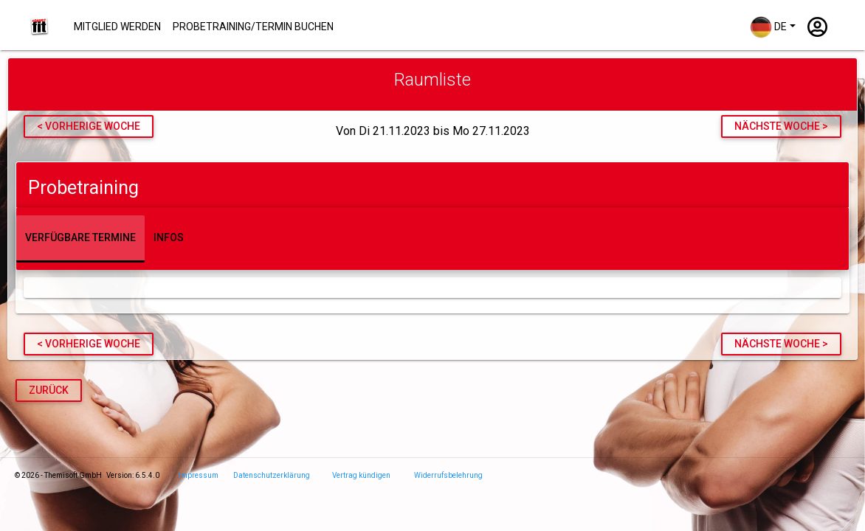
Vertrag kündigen (361, 475)
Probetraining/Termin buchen (253, 26)
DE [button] (768, 27)
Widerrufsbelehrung (448, 475)
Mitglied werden (117, 26)
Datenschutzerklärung (271, 475)
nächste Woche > (781, 126)
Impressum (198, 475)
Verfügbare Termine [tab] (80, 237)
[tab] (432, 184)
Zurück (49, 390)
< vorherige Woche (88, 126)
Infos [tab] (169, 237)
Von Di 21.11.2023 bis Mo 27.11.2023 (433, 131)
